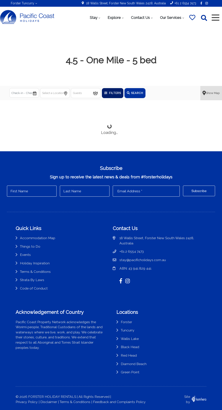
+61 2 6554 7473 (185, 3)
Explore (114, 17)
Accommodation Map (37, 238)
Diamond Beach (134, 364)
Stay (93, 17)
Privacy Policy (27, 402)
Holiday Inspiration (35, 263)
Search (135, 93)
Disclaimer (48, 402)
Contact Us (140, 17)
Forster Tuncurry (22, 3)
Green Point (130, 372)
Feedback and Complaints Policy (119, 402)
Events (25, 255)
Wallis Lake (130, 339)
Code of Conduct (34, 288)
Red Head (129, 355)
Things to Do (30, 246)
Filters (112, 93)
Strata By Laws (32, 280)
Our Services (170, 17)
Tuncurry (127, 330)
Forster (126, 322)
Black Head (130, 347)
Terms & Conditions (35, 272)
